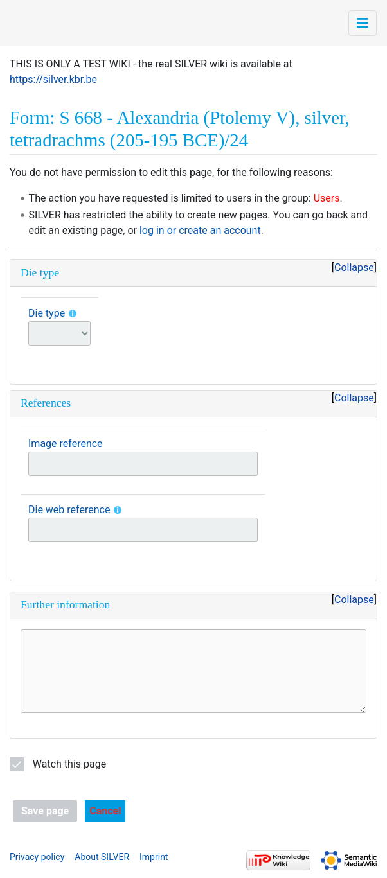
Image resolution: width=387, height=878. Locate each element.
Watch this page (69, 764)
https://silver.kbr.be (53, 79)
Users (327, 198)
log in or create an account (200, 230)
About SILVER (102, 857)
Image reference (65, 443)
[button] (105, 811)
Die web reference (69, 510)
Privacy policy (37, 857)
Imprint (154, 857)
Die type (46, 313)
